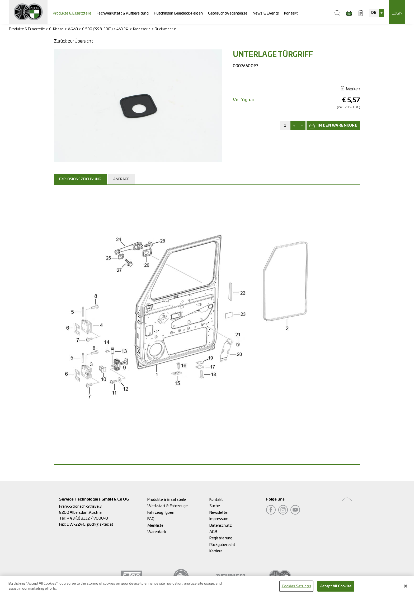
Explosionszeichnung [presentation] (80, 179)
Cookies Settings (296, 589)
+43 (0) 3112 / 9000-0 (87, 518)
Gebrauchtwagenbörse (228, 13)
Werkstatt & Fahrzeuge (167, 506)
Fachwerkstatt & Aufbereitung (122, 13)
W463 (73, 29)
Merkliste (155, 525)
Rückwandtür (165, 29)
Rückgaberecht (222, 545)
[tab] (81, 179)
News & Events (266, 13)
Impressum (219, 519)
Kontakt (291, 13)
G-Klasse (56, 29)
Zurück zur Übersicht (73, 41)
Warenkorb (156, 532)
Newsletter (219, 513)
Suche (214, 506)
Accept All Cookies (335, 589)
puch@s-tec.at (100, 524)
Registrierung (220, 538)
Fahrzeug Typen (160, 513)
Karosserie (141, 29)
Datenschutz (220, 525)
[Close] (405, 589)
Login (397, 13)
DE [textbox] (373, 13)
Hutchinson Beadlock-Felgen (178, 13)
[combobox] (376, 13)
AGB (213, 532)
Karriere (216, 551)
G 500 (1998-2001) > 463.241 (105, 29)
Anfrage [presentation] (121, 179)
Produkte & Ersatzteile (72, 13)
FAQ (150, 519)
